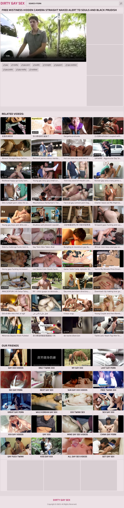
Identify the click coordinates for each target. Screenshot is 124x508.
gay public (9, 70)
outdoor (34, 70)
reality (15, 65)
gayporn (59, 65)
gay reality (22, 70)
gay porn (26, 65)
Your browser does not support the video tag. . (43, 37)
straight (48, 65)
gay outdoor (72, 65)
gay (6, 65)
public (37, 65)
